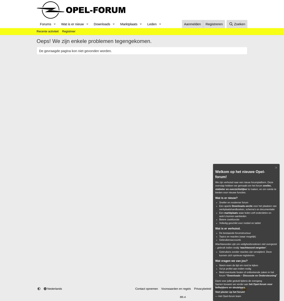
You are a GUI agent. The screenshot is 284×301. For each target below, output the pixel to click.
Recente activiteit (48, 31)
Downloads (102, 24)
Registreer (68, 31)
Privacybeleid (202, 288)
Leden (152, 24)
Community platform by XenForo (131, 297)
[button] (55, 24)
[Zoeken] (237, 24)
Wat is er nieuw (72, 24)
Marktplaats (129, 24)
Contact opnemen (146, 288)
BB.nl (183, 297)
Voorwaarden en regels (176, 288)
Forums (45, 24)
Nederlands (53, 288)
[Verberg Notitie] (276, 168)
